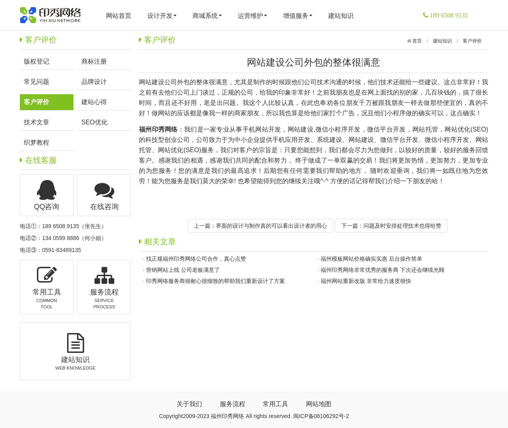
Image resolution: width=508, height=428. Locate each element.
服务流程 (232, 404)
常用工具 (275, 404)
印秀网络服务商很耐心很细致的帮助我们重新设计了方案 (215, 281)
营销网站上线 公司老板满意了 (183, 270)
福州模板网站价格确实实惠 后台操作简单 (371, 259)
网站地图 (318, 404)
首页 (416, 41)
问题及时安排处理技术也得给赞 (402, 226)
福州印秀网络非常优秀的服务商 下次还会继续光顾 (382, 270)
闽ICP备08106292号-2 (321, 416)
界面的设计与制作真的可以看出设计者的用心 (271, 226)
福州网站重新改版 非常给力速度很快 (366, 281)
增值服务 (297, 15)
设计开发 (162, 15)
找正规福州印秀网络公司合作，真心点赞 (196, 259)
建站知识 (341, 15)
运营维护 (252, 15)
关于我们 (189, 404)
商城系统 (207, 15)
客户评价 (472, 41)
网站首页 (118, 15)
